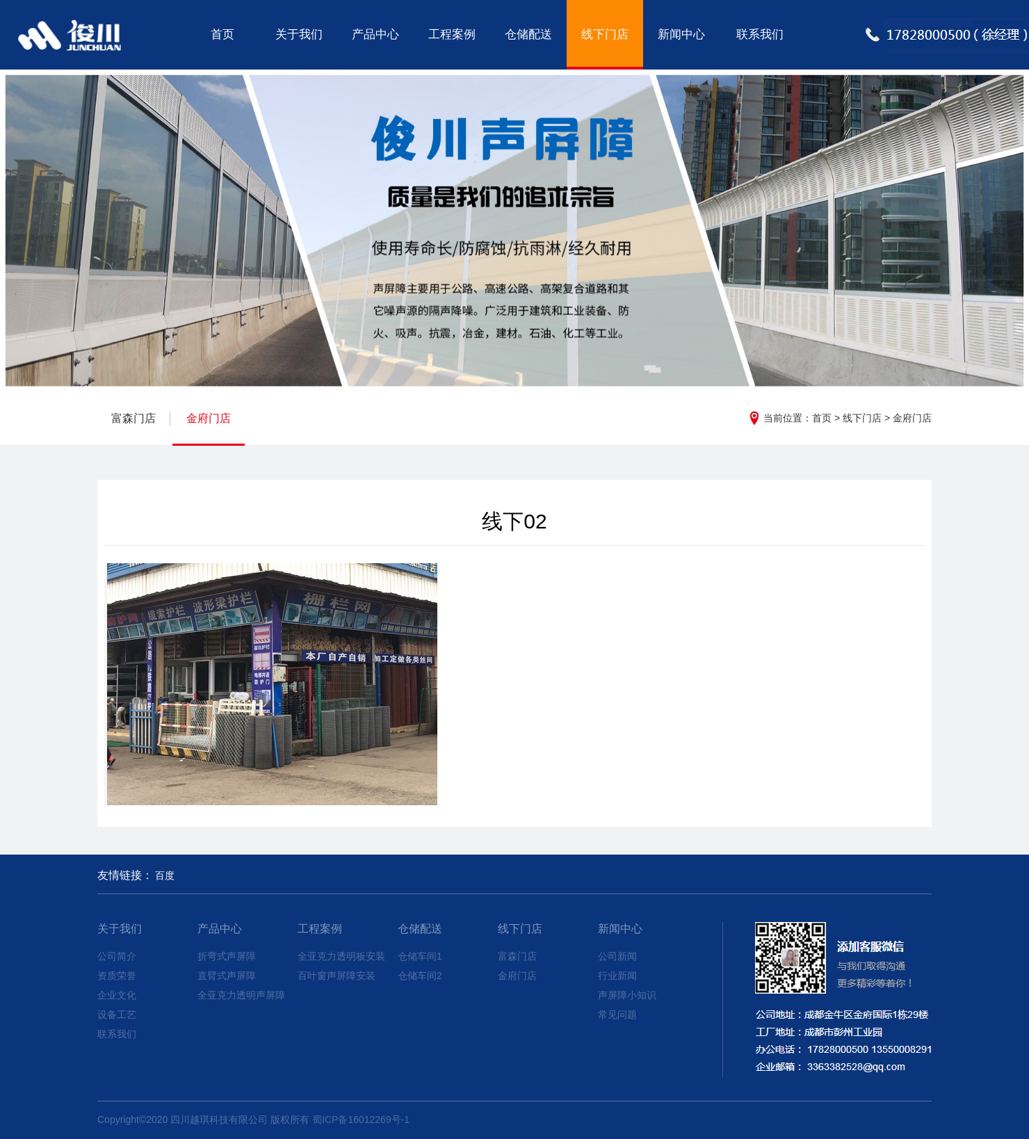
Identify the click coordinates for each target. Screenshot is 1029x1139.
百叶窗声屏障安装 (336, 975)
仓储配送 (528, 34)
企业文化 (116, 995)
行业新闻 (617, 975)
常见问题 (617, 1014)
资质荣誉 (116, 975)
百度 (165, 875)
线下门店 (605, 34)
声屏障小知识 (627, 995)
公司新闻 (617, 956)
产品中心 (375, 34)
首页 (222, 34)
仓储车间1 (420, 956)
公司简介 (116, 956)
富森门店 (133, 418)
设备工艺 (116, 1014)
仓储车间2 (420, 975)
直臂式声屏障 (226, 975)
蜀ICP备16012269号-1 (361, 1119)
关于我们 (299, 34)
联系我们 (760, 34)
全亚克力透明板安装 (341, 956)
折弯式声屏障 (226, 956)
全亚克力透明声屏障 (241, 995)
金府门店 (912, 417)
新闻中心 (681, 34)
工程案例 (452, 34)
